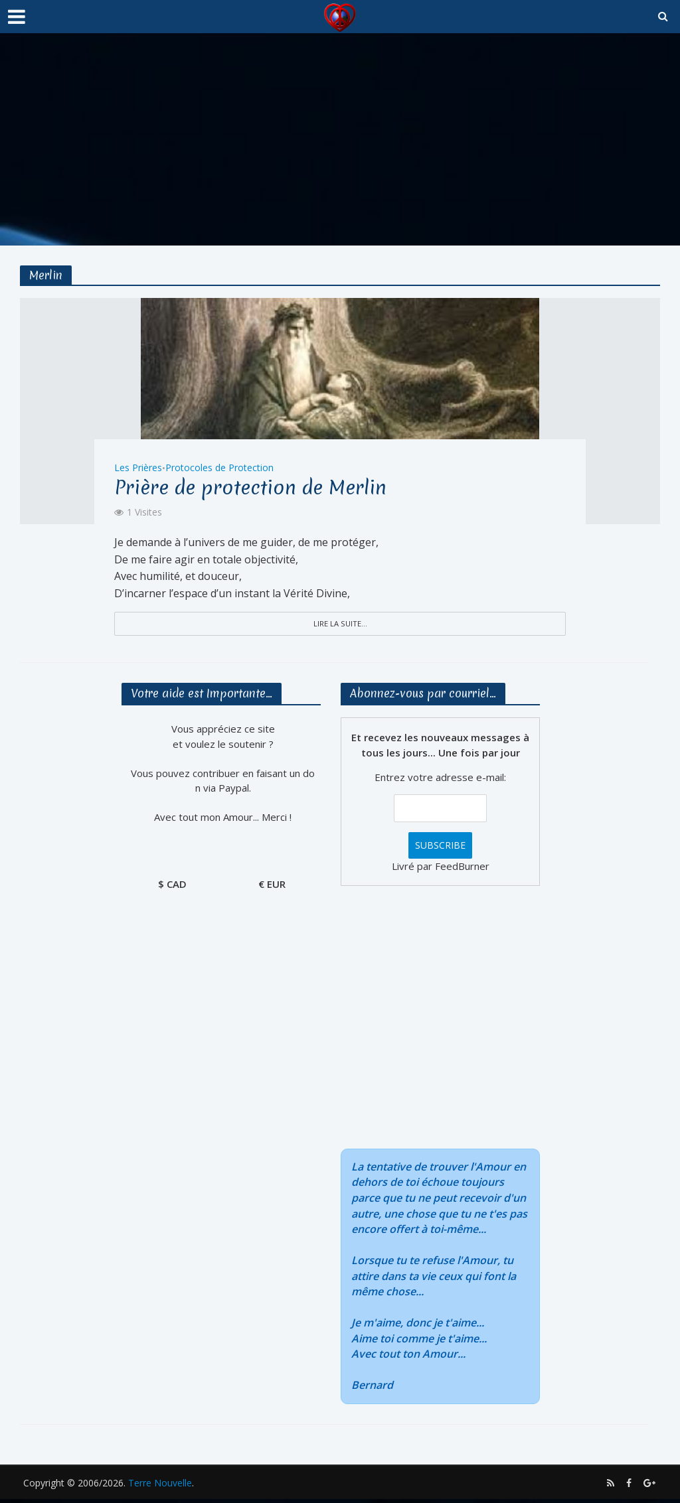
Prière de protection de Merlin (278, 486)
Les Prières (138, 463)
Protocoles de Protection (219, 463)
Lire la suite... (340, 624)
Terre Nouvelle (160, 1486)
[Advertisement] (340, 139)
